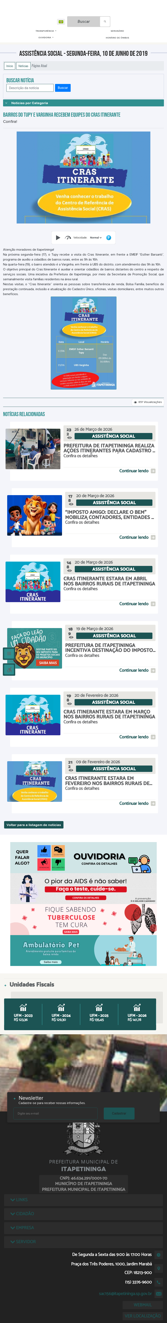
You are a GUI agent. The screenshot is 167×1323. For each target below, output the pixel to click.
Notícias (23, 66)
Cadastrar (119, 1113)
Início (9, 66)
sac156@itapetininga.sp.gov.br (125, 1293)
